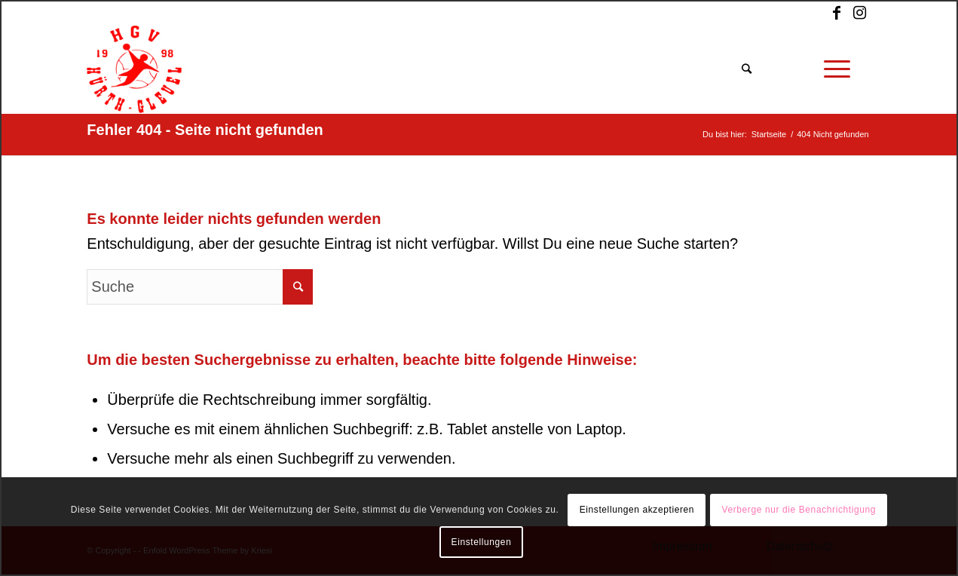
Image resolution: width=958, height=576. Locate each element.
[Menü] (837, 69)
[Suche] (746, 69)
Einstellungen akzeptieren (637, 509)
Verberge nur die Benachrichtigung (798, 509)
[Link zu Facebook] (837, 13)
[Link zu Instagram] (860, 13)
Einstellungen (481, 542)
